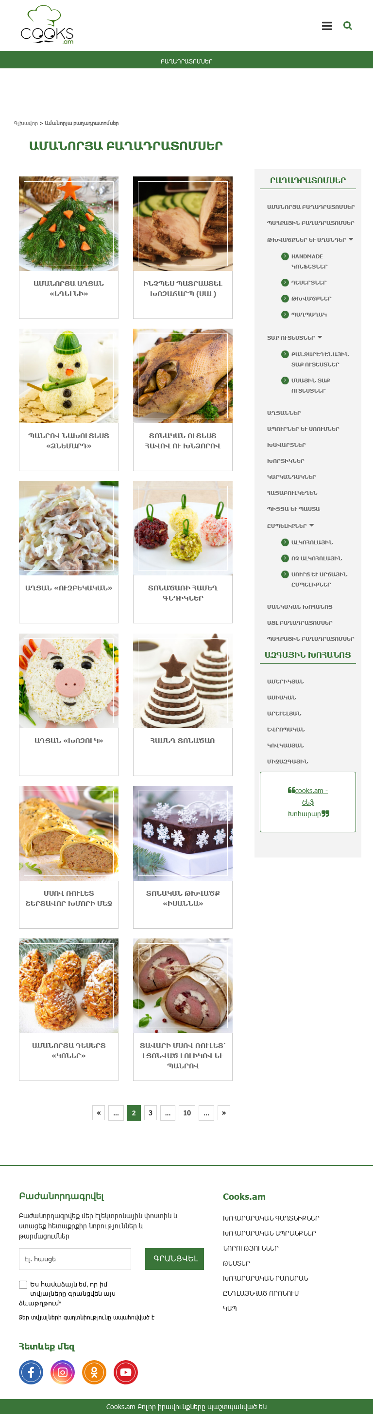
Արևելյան (284, 713)
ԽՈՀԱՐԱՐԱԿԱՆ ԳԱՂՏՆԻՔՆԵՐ (271, 1218)
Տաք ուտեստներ (291, 337)
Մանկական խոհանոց (300, 607)
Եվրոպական (286, 729)
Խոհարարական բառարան (265, 1278)
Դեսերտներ (309, 282)
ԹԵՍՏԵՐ (236, 1263)
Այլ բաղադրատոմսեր (300, 623)
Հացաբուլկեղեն (292, 493)
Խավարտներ (286, 445)
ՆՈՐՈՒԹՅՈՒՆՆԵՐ (251, 1248)
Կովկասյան (285, 745)
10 (187, 1113)
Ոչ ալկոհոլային (316, 558)
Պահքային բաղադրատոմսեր (311, 223)
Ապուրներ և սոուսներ (303, 429)
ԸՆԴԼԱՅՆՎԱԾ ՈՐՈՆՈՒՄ (261, 1293)
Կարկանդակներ (291, 477)
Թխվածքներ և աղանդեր (306, 240)
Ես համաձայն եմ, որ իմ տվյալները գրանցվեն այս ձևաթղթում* (67, 1294)
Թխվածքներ (311, 298)
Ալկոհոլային (312, 542)
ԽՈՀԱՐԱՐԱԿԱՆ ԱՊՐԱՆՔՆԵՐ (269, 1233)
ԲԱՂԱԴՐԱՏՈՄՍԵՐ (186, 61)
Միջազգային (287, 761)
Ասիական (281, 697)
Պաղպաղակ (309, 314)
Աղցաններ (284, 413)
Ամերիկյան (285, 681)
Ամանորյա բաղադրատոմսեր (311, 207)
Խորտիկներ (286, 461)
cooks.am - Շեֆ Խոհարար (308, 802)
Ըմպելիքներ (287, 526)
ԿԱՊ (230, 1308)
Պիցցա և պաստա (293, 509)
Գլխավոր (26, 123)
